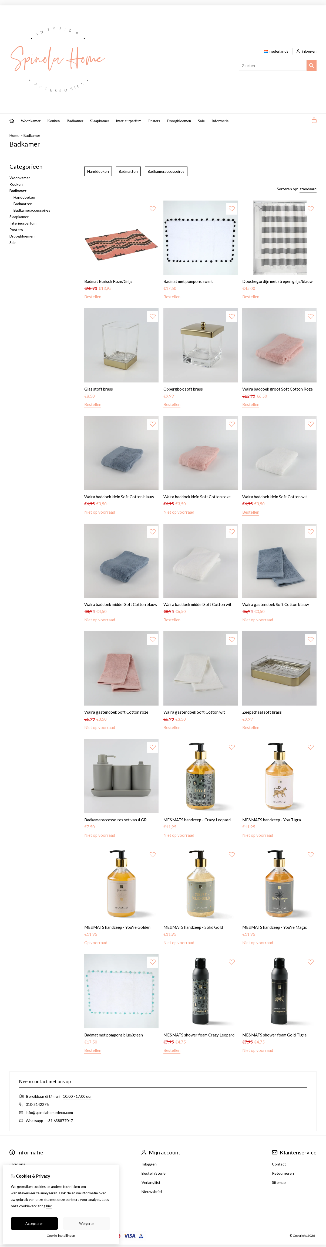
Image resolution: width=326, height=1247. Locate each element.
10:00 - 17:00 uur (77, 1096)
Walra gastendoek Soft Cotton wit (194, 712)
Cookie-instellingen (61, 1236)
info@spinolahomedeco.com (49, 1112)
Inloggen (149, 1164)
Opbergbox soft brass (183, 389)
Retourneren (283, 1173)
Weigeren (86, 1223)
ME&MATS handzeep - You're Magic (274, 927)
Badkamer (75, 121)
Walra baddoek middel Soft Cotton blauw (120, 604)
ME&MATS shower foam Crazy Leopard (198, 1034)
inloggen (307, 51)
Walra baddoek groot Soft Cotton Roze (277, 389)
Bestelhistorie (154, 1173)
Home (14, 135)
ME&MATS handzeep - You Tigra (271, 819)
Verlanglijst (151, 1182)
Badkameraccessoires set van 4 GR (115, 819)
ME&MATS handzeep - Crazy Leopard (197, 819)
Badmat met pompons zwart (188, 281)
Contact (279, 1164)
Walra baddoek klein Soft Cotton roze (197, 496)
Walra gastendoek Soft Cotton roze (116, 712)
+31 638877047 (59, 1120)
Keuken (53, 121)
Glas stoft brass (98, 389)
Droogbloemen (179, 121)
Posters (154, 121)
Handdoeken (24, 197)
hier (49, 1206)
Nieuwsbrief (152, 1191)
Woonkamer (31, 121)
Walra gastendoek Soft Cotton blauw (275, 604)
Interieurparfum (129, 121)
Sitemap (279, 1182)
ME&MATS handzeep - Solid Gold (193, 927)
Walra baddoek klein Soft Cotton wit (274, 496)
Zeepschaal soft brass (262, 712)
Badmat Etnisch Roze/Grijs (108, 281)
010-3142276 (37, 1104)
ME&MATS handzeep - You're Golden (117, 927)
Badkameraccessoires (32, 210)
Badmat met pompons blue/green (113, 1034)
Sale (201, 121)
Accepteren (34, 1223)
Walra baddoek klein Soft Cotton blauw (119, 496)
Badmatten (23, 203)
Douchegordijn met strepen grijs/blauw (277, 281)
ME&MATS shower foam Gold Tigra (274, 1034)
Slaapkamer (99, 121)
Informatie (219, 121)
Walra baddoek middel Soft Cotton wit (197, 604)
